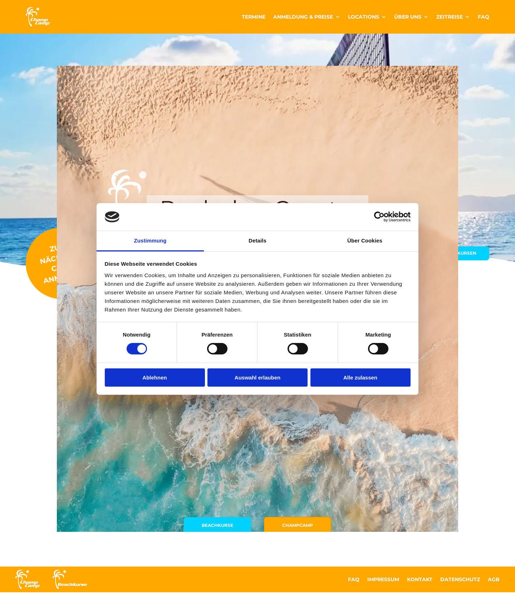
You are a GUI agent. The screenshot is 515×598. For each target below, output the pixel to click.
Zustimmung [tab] (150, 240)
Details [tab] (257, 240)
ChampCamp (305, 458)
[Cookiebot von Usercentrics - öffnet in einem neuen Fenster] (379, 216)
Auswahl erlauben (257, 377)
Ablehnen (154, 377)
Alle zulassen (360, 377)
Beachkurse (209, 458)
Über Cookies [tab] (364, 240)
